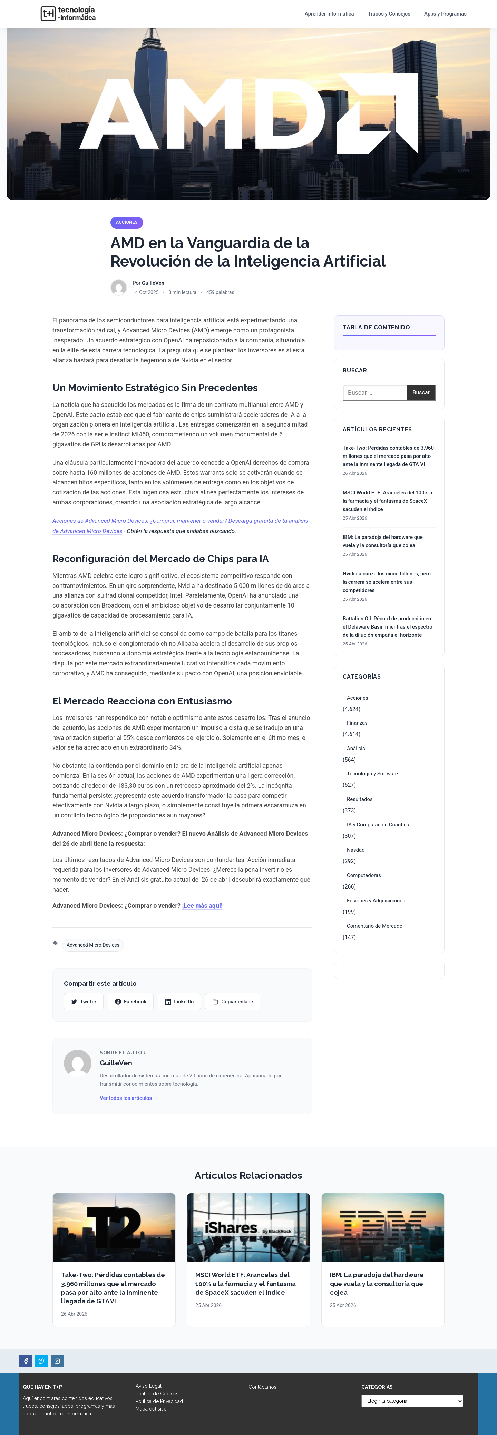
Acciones (127, 222)
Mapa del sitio (151, 1409)
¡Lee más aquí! (202, 905)
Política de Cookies (157, 1393)
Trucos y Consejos (389, 14)
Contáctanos (262, 1387)
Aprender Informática (329, 14)
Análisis (356, 748)
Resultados (360, 799)
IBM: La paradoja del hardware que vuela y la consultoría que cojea (383, 541)
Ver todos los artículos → (129, 1098)
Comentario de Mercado (374, 926)
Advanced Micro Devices (93, 945)
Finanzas (357, 723)
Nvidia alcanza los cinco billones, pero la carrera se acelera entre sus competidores (387, 582)
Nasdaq (356, 850)
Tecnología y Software (372, 774)
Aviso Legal (149, 1386)
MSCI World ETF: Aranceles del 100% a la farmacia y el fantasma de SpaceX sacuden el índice (387, 501)
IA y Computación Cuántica (378, 825)
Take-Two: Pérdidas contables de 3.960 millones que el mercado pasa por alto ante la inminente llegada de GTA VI (388, 456)
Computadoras (364, 875)
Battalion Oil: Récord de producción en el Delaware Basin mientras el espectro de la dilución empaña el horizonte (387, 626)
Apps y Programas (445, 14)
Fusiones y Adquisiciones (376, 900)
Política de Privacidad (159, 1401)
